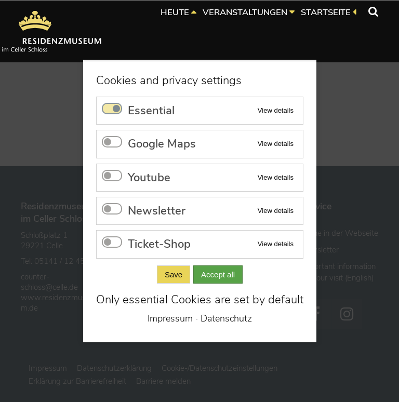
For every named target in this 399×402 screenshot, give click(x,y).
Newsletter (156, 211)
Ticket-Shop (159, 244)
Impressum (170, 318)
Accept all (218, 274)
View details (275, 110)
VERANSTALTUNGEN (245, 12)
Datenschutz (226, 318)
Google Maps (162, 144)
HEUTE (175, 12)
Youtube (149, 177)
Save (173, 274)
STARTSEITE (326, 12)
